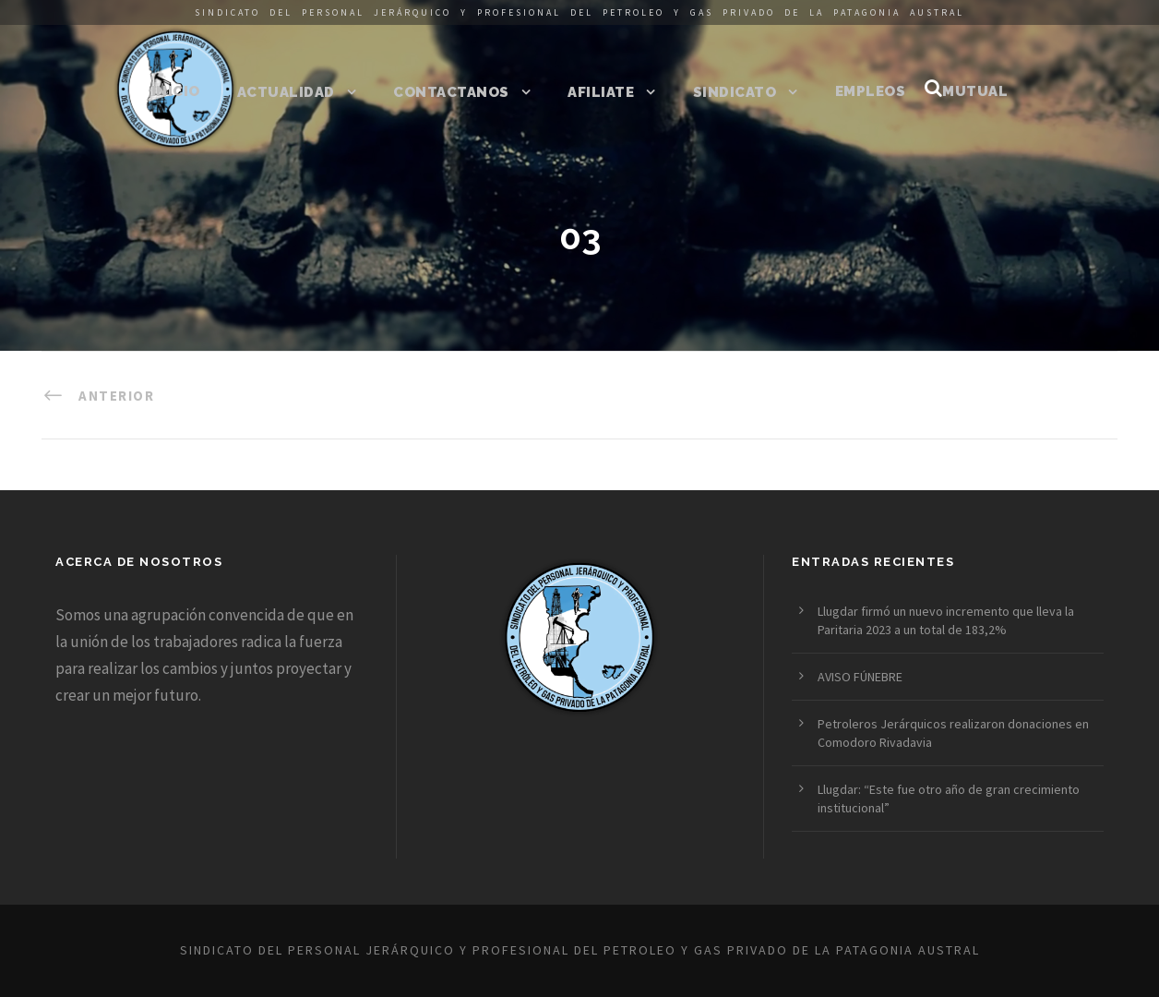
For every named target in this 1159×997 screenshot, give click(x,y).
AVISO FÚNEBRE (860, 676)
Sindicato (735, 92)
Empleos (870, 91)
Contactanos (451, 92)
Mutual (975, 91)
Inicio (175, 91)
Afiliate (601, 92)
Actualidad (286, 92)
